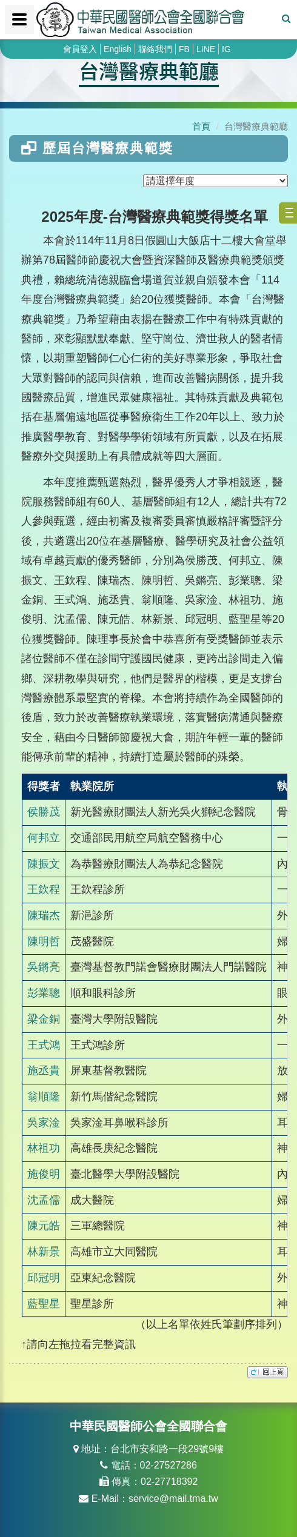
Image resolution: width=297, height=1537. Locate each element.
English (118, 49)
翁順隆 (43, 1097)
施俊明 (43, 1174)
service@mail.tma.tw (173, 1498)
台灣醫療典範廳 (149, 70)
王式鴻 (43, 1045)
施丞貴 (43, 1070)
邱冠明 (43, 1278)
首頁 (201, 126)
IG (226, 49)
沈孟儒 (43, 1200)
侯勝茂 (43, 812)
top (267, 1372)
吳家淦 (43, 1123)
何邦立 (43, 838)
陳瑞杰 (43, 915)
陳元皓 (43, 1226)
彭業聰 (43, 993)
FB (184, 49)
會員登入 (80, 49)
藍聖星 (43, 1304)
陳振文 (43, 864)
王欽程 (43, 889)
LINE (205, 49)
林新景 (43, 1252)
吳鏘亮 (43, 967)
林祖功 (43, 1148)
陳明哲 (43, 941)
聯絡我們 (155, 49)
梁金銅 (43, 1019)
